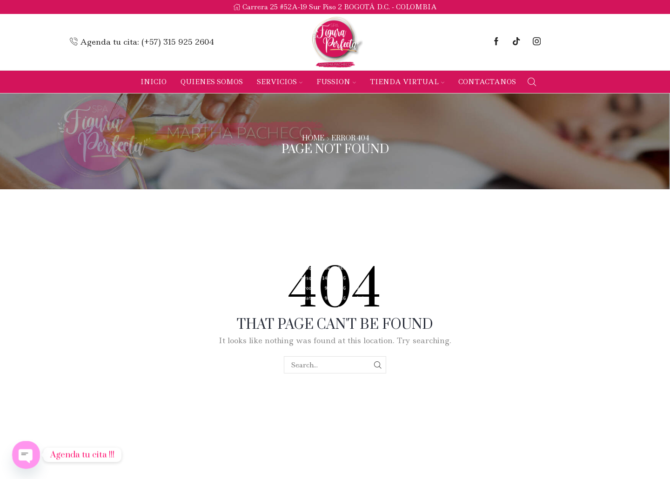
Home (313, 138)
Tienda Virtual (407, 81)
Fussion (336, 81)
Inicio (154, 81)
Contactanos (487, 81)
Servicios (279, 81)
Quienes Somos (212, 81)
